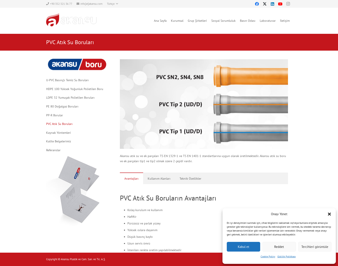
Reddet (279, 247)
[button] (329, 214)
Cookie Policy (268, 256)
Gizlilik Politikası (286, 256)
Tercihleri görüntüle (314, 247)
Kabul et (243, 247)
